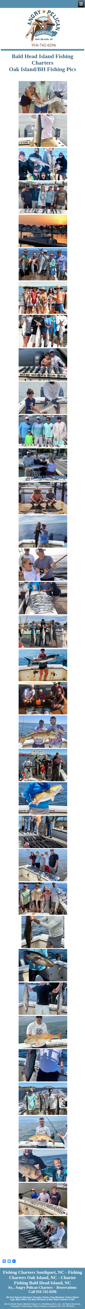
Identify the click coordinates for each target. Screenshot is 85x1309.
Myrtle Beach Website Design (24, 1304)
